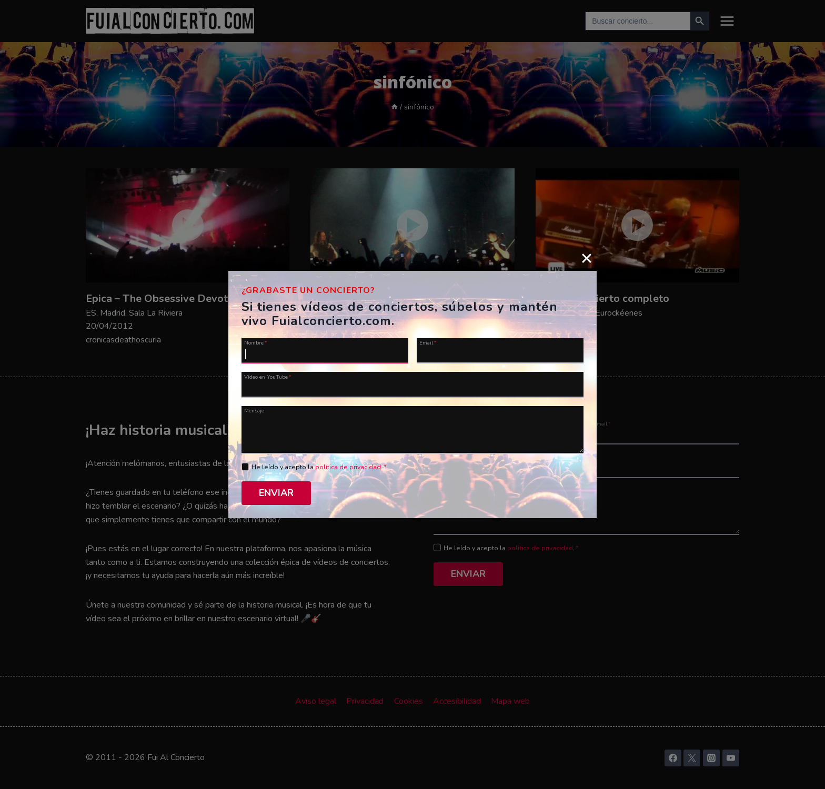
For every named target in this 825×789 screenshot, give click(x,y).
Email (428, 342)
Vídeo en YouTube (267, 376)
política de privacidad (348, 467)
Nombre (255, 342)
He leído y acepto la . (319, 467)
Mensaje (254, 410)
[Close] (587, 258)
